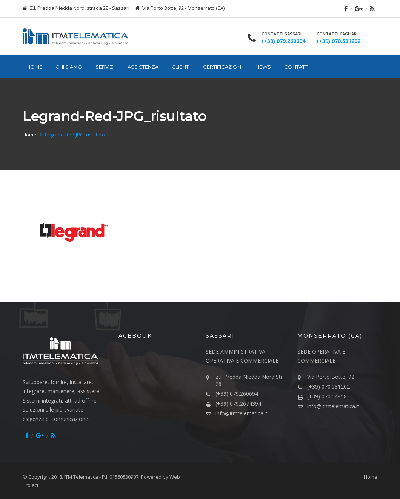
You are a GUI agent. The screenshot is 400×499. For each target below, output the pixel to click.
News (263, 67)
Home (34, 67)
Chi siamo (68, 67)
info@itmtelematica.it (241, 413)
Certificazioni (222, 67)
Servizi (104, 67)
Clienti (181, 67)
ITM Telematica (81, 476)
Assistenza (143, 67)
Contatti (296, 67)
